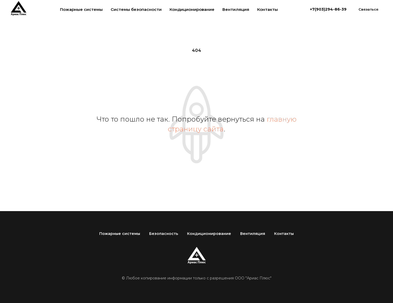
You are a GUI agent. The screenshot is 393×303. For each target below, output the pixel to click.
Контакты (267, 9)
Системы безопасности (136, 9)
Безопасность (163, 233)
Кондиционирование (192, 9)
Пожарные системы (81, 9)
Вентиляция (235, 9)
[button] (368, 9)
